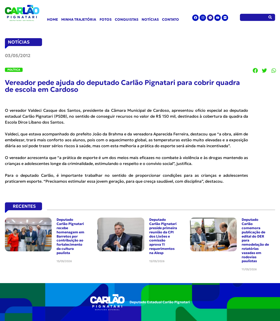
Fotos (106, 19)
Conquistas (126, 19)
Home (52, 19)
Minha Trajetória (78, 19)
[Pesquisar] (270, 17)
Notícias (150, 19)
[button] (255, 70)
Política (13, 69)
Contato (170, 19)
